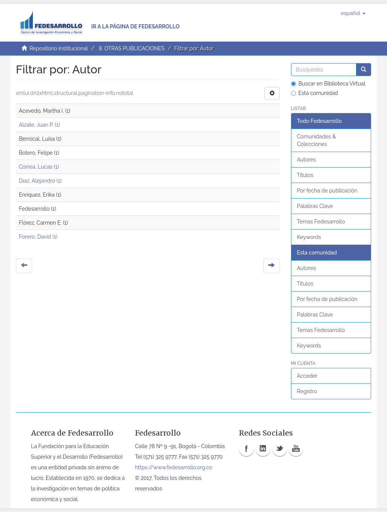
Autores (306, 160)
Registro (307, 391)
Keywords (309, 237)
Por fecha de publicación (327, 191)
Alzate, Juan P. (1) (39, 125)
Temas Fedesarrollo (321, 222)
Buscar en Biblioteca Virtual (328, 84)
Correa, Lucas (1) (39, 167)
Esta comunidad (314, 93)
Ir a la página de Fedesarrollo (135, 26)
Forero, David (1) (38, 237)
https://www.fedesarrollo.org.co (173, 467)
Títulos (305, 175)
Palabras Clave (315, 206)
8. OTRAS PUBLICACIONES (131, 48)
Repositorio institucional (58, 48)
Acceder (307, 376)
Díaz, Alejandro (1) (40, 181)
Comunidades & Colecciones (316, 140)
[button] (353, 13)
